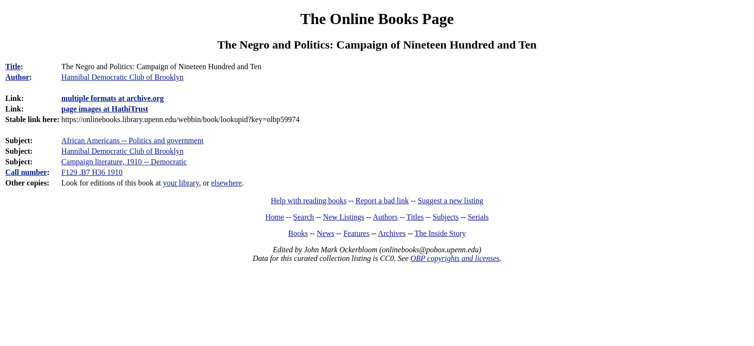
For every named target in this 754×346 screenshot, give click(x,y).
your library (181, 183)
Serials (478, 217)
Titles (415, 217)
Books (298, 233)
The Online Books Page (376, 18)
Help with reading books (309, 201)
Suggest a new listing (450, 201)
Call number (26, 172)
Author (17, 77)
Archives (392, 233)
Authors (385, 217)
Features (356, 233)
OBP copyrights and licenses (454, 258)
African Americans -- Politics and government (132, 140)
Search (303, 217)
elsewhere (226, 183)
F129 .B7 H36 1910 (92, 172)
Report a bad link (382, 201)
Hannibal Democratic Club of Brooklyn (123, 151)
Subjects (446, 217)
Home (274, 217)
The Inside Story (440, 233)
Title (13, 66)
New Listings (343, 217)
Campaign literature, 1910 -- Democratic (124, 162)
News (325, 233)
